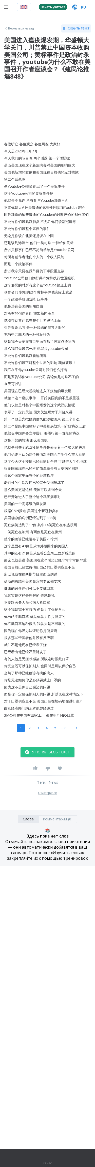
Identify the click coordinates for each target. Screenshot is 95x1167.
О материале (47, 793)
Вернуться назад (19, 28)
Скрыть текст (76, 28)
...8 (63, 727)
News (53, 782)
